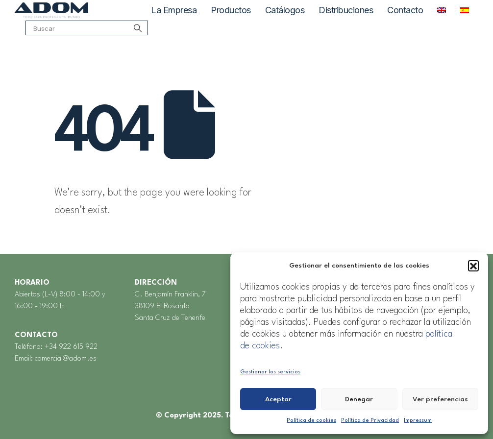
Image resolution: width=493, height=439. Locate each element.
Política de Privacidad (370, 420)
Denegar (359, 399)
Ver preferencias (440, 399)
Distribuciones (346, 10)
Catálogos (285, 10)
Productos (231, 10)
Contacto (405, 10)
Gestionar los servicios (270, 372)
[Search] (137, 33)
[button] (473, 265)
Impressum (418, 420)
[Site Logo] (51, 10)
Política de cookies (311, 420)
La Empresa (174, 10)
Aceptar (278, 399)
